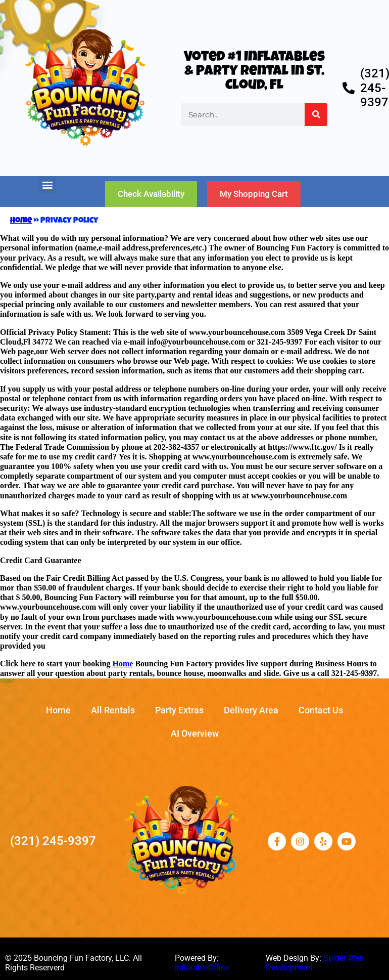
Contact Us (321, 710)
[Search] (316, 114)
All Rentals (113, 710)
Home (21, 221)
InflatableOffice (202, 967)
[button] (47, 184)
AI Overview (195, 733)
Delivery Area (251, 710)
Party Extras (179, 710)
